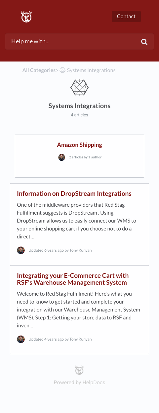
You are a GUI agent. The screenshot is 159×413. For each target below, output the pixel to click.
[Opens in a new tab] (79, 369)
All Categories (39, 70)
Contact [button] (126, 16)
